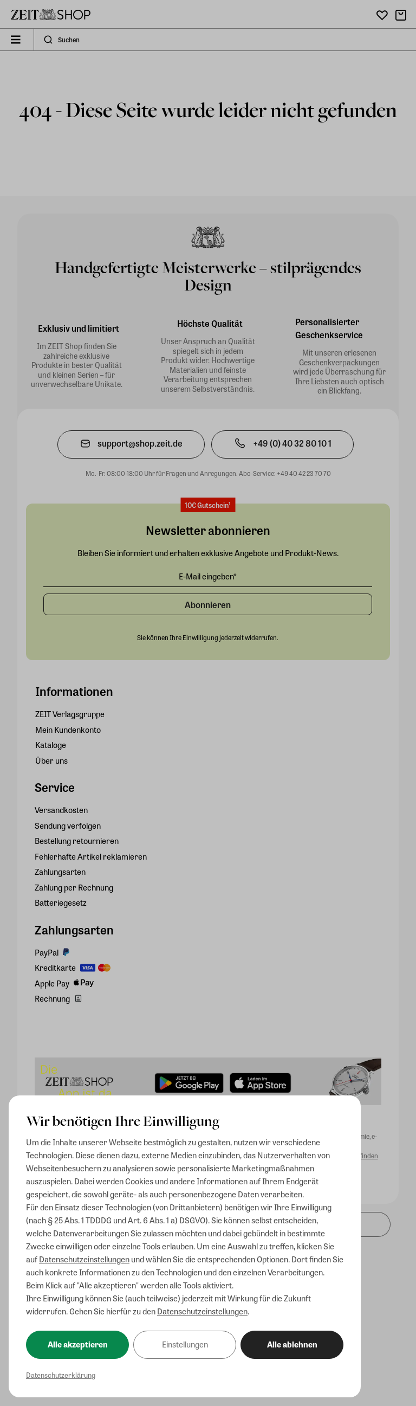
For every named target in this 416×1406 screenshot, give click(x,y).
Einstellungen (185, 1344)
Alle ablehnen (292, 1344)
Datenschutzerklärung (60, 1375)
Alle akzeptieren (78, 1344)
